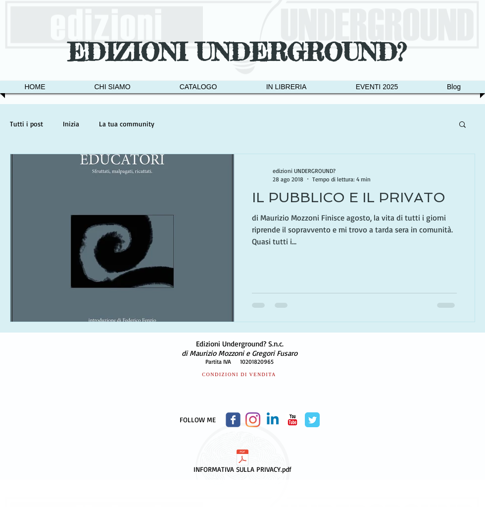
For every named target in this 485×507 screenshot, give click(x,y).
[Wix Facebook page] (233, 419)
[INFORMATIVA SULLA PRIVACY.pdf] (242, 463)
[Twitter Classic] (312, 419)
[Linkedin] (272, 419)
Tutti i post (26, 123)
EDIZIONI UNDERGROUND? (241, 52)
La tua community (126, 123)
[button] (462, 125)
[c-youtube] (292, 419)
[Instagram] (252, 419)
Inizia (71, 123)
